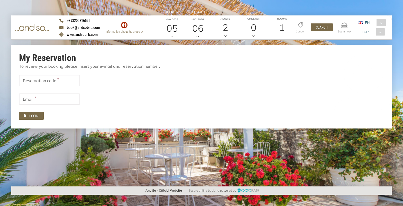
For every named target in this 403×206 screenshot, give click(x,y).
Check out (197, 12)
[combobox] (374, 22)
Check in (172, 12)
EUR (365, 32)
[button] (322, 27)
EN (367, 22)
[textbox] (49, 80)
